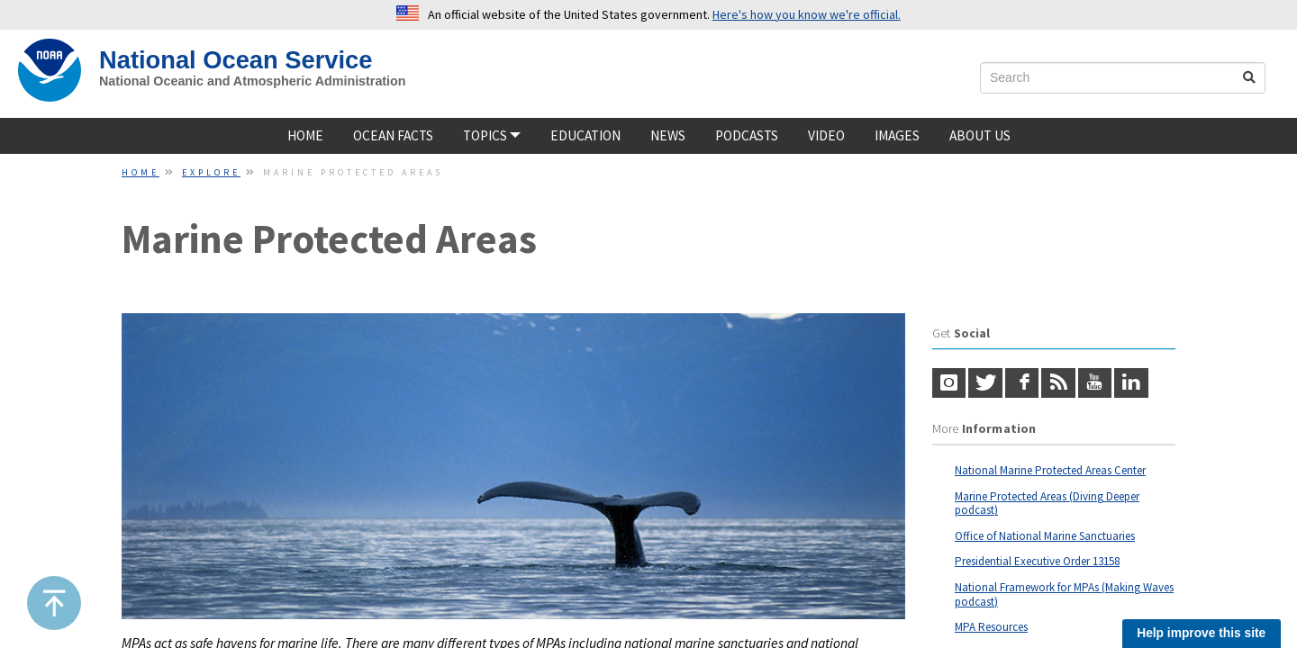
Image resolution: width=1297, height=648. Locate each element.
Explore (211, 172)
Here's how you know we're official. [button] (806, 14)
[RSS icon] (1058, 383)
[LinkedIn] (1130, 383)
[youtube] (1094, 383)
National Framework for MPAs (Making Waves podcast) (1064, 594)
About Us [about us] (980, 135)
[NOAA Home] (49, 70)
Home (140, 172)
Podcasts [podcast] (746, 135)
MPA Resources (991, 626)
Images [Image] (897, 135)
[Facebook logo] (1022, 383)
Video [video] (826, 135)
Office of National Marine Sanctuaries (1045, 536)
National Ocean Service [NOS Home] (235, 60)
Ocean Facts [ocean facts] (393, 135)
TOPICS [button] (492, 135)
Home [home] (305, 135)
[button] (54, 603)
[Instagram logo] (949, 383)
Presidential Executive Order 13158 (1037, 561)
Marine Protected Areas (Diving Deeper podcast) (1047, 503)
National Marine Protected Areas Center (1050, 470)
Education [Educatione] (585, 135)
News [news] (667, 135)
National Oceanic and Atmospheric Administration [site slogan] (252, 81)
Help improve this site (1201, 633)
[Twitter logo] (985, 383)
